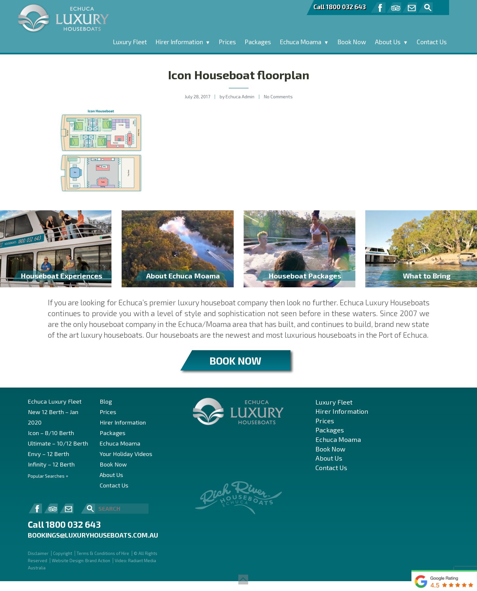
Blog (106, 401)
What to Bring (426, 275)
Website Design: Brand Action (81, 560)
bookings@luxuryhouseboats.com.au (93, 535)
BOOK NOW (235, 360)
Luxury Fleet (130, 42)
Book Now (351, 42)
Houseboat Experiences (61, 275)
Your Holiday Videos (126, 453)
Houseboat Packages (304, 275)
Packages (258, 42)
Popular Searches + (48, 476)
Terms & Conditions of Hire (103, 553)
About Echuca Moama (183, 275)
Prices (227, 42)
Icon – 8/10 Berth (51, 432)
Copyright (62, 553)
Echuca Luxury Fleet (55, 401)
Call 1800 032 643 (339, 6)
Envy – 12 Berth (48, 453)
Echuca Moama (300, 42)
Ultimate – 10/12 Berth (58, 443)
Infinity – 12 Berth (51, 464)
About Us (388, 42)
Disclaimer (38, 553)
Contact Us (432, 42)
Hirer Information (179, 42)
